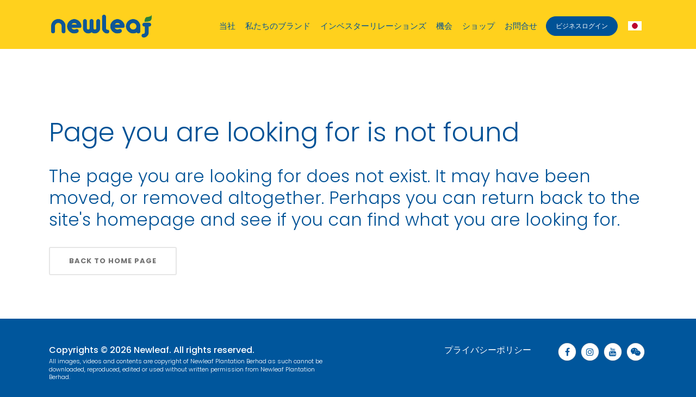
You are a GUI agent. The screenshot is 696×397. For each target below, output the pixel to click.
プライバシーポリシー (487, 350)
